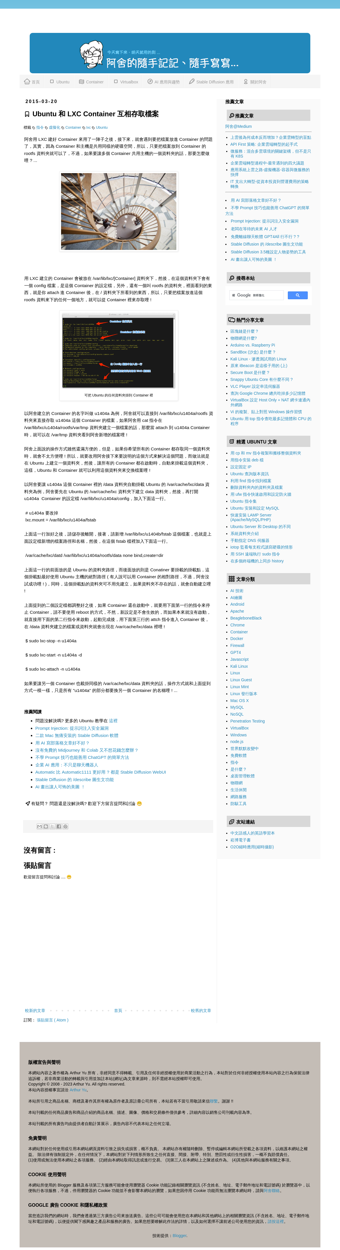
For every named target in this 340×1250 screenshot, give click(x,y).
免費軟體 (239, 755)
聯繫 (214, 1101)
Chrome (238, 625)
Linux (235, 673)
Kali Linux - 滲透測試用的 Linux (259, 359)
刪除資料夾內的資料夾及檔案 (257, 487)
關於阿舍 (254, 81)
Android (237, 604)
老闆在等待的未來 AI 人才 (254, 229)
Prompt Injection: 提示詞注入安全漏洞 (72, 728)
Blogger (179, 1235)
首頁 (32, 81)
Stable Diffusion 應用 (211, 81)
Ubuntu (58, 81)
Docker (237, 638)
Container (91, 81)
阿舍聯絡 (272, 1190)
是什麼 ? (238, 769)
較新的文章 (35, 1010)
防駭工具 (239, 803)
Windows (239, 735)
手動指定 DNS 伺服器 (250, 540)
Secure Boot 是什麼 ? (250, 372)
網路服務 (239, 796)
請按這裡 (276, 1221)
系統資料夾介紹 (245, 533)
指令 (40, 128)
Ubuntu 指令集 (244, 501)
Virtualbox (125, 81)
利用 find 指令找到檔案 (251, 480)
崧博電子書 (241, 840)
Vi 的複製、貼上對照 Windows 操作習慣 (266, 411)
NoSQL (237, 714)
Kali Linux (239, 666)
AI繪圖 (236, 597)
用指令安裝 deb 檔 (247, 460)
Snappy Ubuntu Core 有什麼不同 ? (262, 379)
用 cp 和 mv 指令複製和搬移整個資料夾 (266, 453)
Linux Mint (240, 686)
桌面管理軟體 (243, 776)
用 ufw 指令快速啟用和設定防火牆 (261, 494)
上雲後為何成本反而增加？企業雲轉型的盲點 (271, 137)
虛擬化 (55, 128)
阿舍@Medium (238, 126)
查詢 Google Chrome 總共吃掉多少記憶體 (268, 393)
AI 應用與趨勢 (163, 81)
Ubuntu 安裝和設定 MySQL (255, 508)
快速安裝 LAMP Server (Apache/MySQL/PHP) (251, 517)
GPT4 (236, 652)
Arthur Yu (78, 1090)
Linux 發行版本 (244, 693)
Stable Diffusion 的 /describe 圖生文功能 (74, 779)
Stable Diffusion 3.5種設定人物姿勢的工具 (268, 252)
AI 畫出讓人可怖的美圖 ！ (60, 786)
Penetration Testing (248, 721)
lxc (89, 128)
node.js (237, 741)
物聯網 (237, 783)
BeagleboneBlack (246, 618)
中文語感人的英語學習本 (253, 833)
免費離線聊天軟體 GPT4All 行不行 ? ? (265, 236)
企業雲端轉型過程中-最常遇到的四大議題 (268, 163)
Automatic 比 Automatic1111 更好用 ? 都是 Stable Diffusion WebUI (100, 772)
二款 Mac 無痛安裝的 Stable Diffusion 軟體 (77, 735)
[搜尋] (256, 295)
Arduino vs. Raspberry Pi (253, 345)
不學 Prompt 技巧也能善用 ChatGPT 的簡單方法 (82, 757)
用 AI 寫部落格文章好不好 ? (62, 742)
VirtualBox (240, 728)
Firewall (237, 645)
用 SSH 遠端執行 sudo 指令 (255, 554)
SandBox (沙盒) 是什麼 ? (253, 352)
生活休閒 (239, 789)
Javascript (240, 659)
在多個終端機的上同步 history (257, 561)
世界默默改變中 (245, 748)
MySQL (237, 707)
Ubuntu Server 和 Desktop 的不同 (261, 526)
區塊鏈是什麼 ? (244, 331)
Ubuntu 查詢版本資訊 (250, 473)
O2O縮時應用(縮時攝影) (252, 847)
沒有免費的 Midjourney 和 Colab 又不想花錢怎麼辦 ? (86, 750)
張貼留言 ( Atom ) (53, 1020)
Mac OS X (240, 700)
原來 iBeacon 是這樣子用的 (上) (259, 365)
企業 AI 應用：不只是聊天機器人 (66, 764)
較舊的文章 (201, 1010)
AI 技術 (237, 590)
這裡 (113, 720)
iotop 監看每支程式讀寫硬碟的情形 (262, 547)
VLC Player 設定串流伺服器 (255, 386)
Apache (237, 611)
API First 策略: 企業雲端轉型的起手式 (264, 144)
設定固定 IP (241, 467)
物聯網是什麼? (244, 338)
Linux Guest (241, 680)
